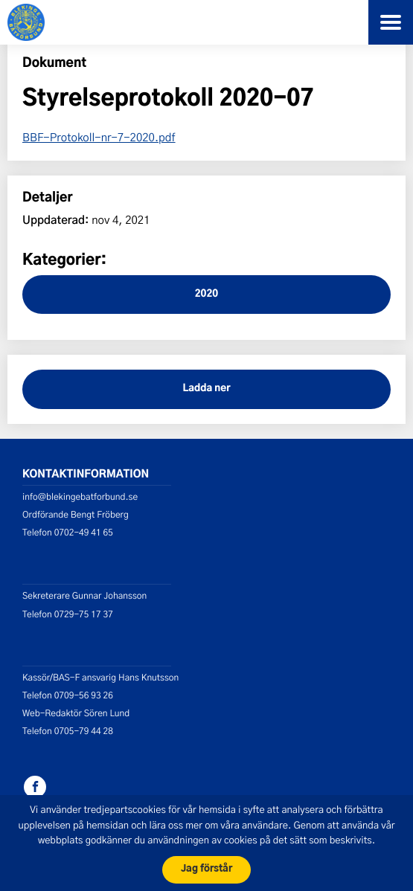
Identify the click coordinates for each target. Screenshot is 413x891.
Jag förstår (206, 869)
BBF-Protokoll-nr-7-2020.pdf (99, 137)
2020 (206, 294)
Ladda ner (206, 388)
